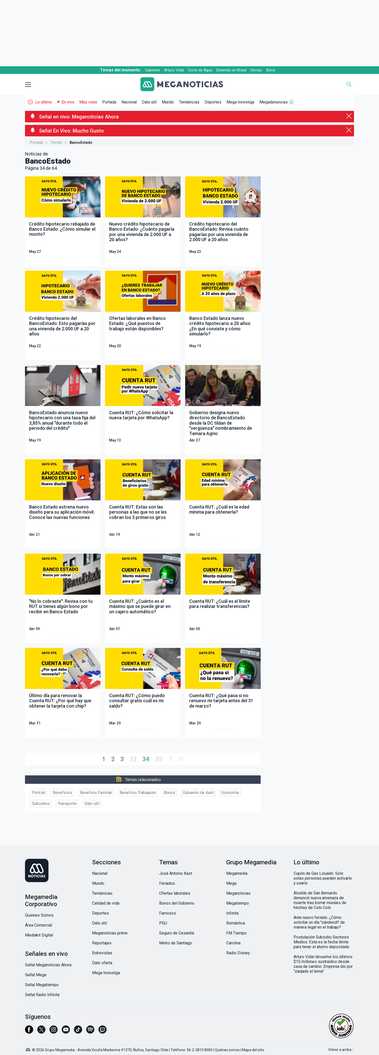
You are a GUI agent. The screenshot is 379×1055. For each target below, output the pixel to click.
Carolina (233, 943)
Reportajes (101, 943)
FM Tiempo (236, 933)
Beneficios (62, 792)
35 (158, 759)
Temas (56, 142)
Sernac (256, 70)
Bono (270, 70)
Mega (231, 883)
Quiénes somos (227, 1050)
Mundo (168, 102)
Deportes (213, 102)
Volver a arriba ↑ (341, 1050)
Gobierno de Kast (198, 792)
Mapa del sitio (253, 1050)
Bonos (169, 792)
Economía (230, 792)
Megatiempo (237, 903)
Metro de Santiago (175, 943)
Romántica (235, 923)
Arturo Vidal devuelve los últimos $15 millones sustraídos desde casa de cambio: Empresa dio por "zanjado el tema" (323, 964)
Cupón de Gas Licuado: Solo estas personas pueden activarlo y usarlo (323, 878)
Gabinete (152, 70)
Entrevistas (102, 952)
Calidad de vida (105, 903)
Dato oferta (102, 962)
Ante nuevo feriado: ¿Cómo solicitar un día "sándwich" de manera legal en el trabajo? (319, 922)
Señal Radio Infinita (42, 994)
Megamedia (236, 873)
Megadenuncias (273, 102)
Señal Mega (35, 974)
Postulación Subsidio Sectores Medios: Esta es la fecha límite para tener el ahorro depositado (321, 942)
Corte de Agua (200, 70)
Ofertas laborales (174, 893)
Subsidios (41, 803)
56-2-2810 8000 (199, 1050)
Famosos (167, 913)
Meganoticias (238, 893)
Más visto (88, 102)
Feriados (167, 883)
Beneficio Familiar (96, 792)
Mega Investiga (240, 102)
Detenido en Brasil (231, 70)
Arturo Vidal (174, 70)
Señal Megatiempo (42, 984)
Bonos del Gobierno (176, 903)
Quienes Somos (39, 915)
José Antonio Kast (175, 873)
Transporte (67, 803)
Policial (38, 792)
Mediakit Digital (39, 935)
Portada (109, 102)
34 (145, 759)
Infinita (232, 913)
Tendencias (189, 102)
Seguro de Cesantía (176, 933)
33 (133, 759)
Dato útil (149, 102)
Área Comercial (38, 925)
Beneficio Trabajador (138, 792)
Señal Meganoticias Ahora (48, 964)
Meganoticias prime (110, 933)
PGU (163, 923)
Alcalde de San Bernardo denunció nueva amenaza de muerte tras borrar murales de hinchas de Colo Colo (320, 900)
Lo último (43, 102)
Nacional (129, 102)
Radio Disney (238, 952)
